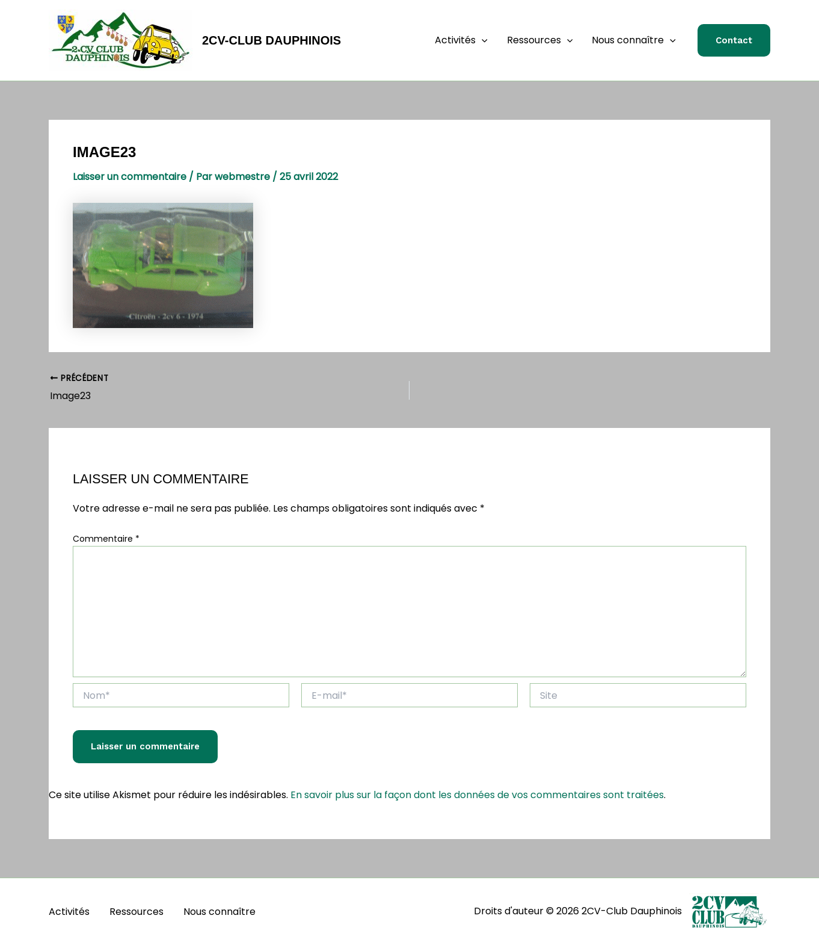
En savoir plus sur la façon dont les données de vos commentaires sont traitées (477, 795)
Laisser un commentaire (129, 177)
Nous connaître (634, 40)
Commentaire (106, 539)
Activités (461, 40)
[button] (734, 40)
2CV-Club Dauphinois (271, 40)
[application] (482, 40)
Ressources (540, 40)
